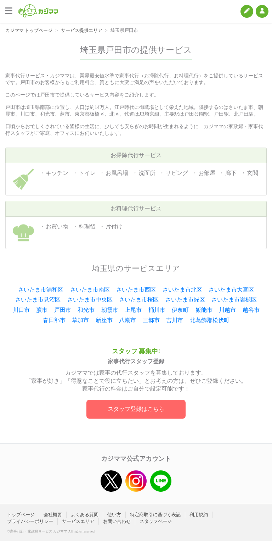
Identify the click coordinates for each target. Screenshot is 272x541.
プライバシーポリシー (30, 521)
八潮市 (127, 320)
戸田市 (62, 310)
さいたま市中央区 (90, 300)
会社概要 (53, 514)
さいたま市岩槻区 (234, 300)
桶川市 (156, 310)
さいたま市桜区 (139, 300)
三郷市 (151, 320)
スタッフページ (156, 521)
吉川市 (174, 320)
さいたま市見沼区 (38, 300)
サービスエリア (78, 521)
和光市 (86, 310)
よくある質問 (84, 514)
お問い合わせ (117, 521)
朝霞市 (109, 310)
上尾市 (133, 310)
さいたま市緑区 (185, 300)
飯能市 (204, 310)
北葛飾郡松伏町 (210, 320)
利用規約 (198, 514)
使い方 (114, 514)
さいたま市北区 (182, 290)
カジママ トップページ (28, 30)
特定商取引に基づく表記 (155, 514)
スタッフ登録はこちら (136, 409)
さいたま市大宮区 (231, 290)
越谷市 (251, 310)
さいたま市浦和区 (40, 290)
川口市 (21, 310)
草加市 (80, 320)
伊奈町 (180, 310)
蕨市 (41, 310)
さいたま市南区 (90, 290)
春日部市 (54, 320)
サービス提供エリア (81, 30)
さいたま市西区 (136, 290)
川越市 (227, 310)
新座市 (104, 320)
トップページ (21, 514)
